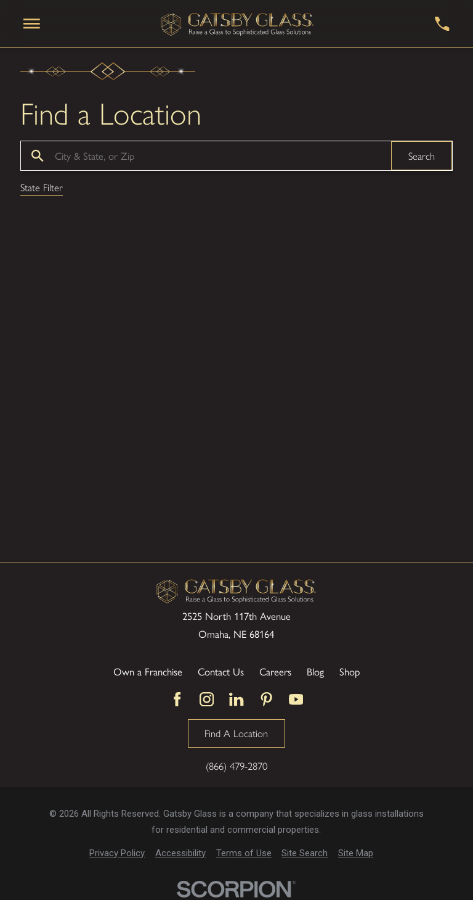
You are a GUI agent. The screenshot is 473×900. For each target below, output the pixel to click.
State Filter (41, 188)
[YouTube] (296, 699)
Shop (349, 672)
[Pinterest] (266, 699)
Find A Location (236, 732)
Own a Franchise (147, 672)
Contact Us (221, 672)
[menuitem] (117, 853)
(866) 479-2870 (236, 766)
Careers (275, 672)
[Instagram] (207, 699)
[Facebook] (177, 699)
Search (421, 155)
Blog (315, 672)
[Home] (237, 23)
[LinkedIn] (236, 699)
